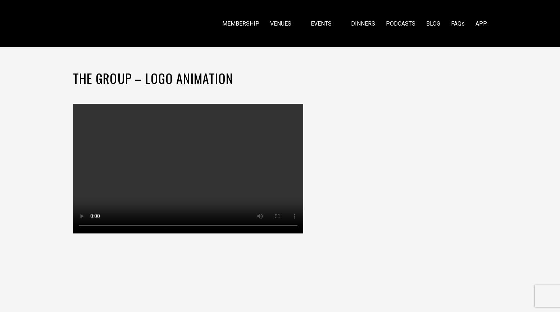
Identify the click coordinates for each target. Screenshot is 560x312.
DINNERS (363, 23)
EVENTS (325, 23)
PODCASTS (400, 23)
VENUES (285, 23)
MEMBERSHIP (240, 23)
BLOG (433, 23)
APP (481, 23)
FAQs (458, 23)
